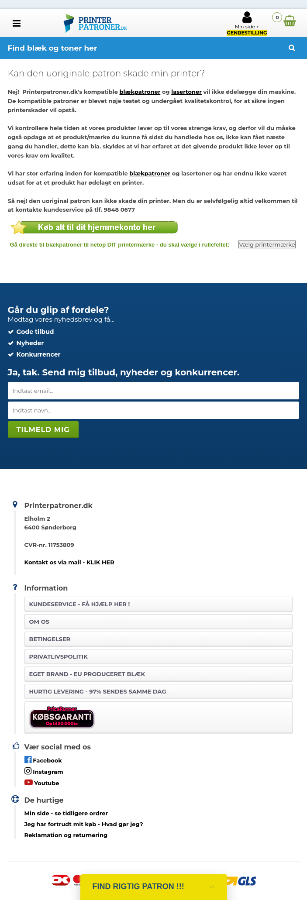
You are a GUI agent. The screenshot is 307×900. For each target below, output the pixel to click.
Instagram (43, 771)
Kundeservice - (79, 604)
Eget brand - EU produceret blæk (87, 673)
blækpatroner (140, 91)
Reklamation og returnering (66, 834)
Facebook (43, 760)
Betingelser (50, 638)
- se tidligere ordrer (66, 813)
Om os (39, 621)
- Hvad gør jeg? (83, 824)
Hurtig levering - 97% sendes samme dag (97, 691)
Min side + (247, 23)
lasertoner (186, 91)
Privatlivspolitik (58, 656)
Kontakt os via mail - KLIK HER (69, 562)
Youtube (41, 782)
